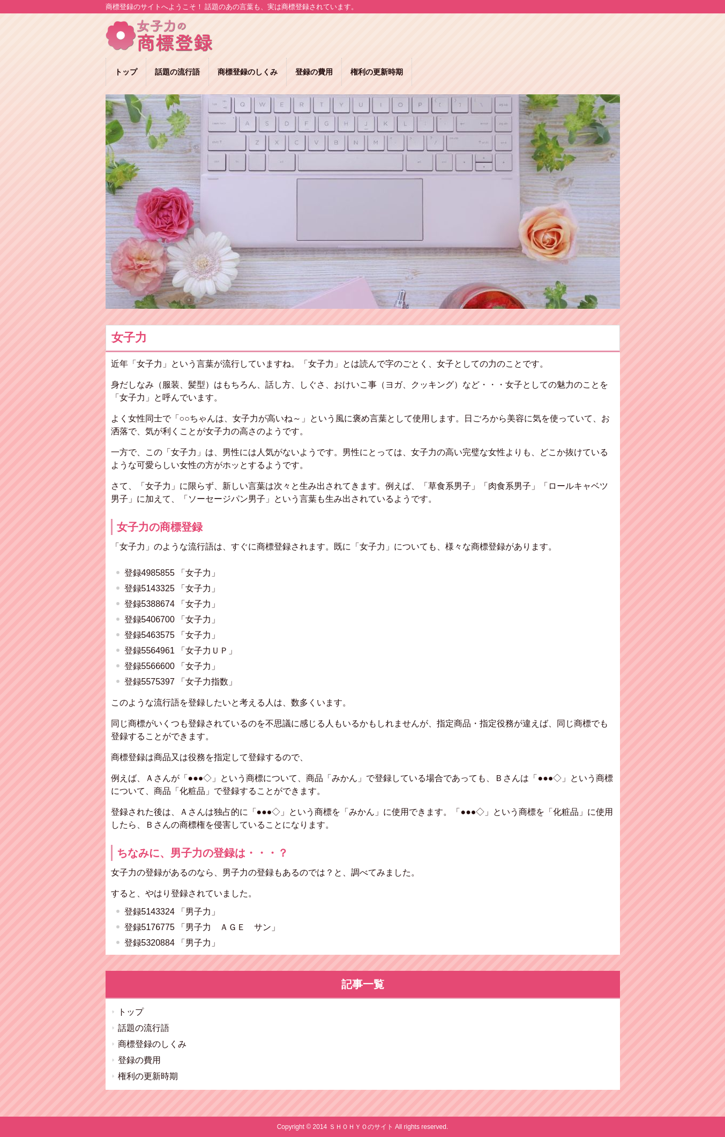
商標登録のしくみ (152, 1044)
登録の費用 (139, 1060)
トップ (131, 1011)
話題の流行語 (143, 1027)
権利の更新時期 (148, 1076)
